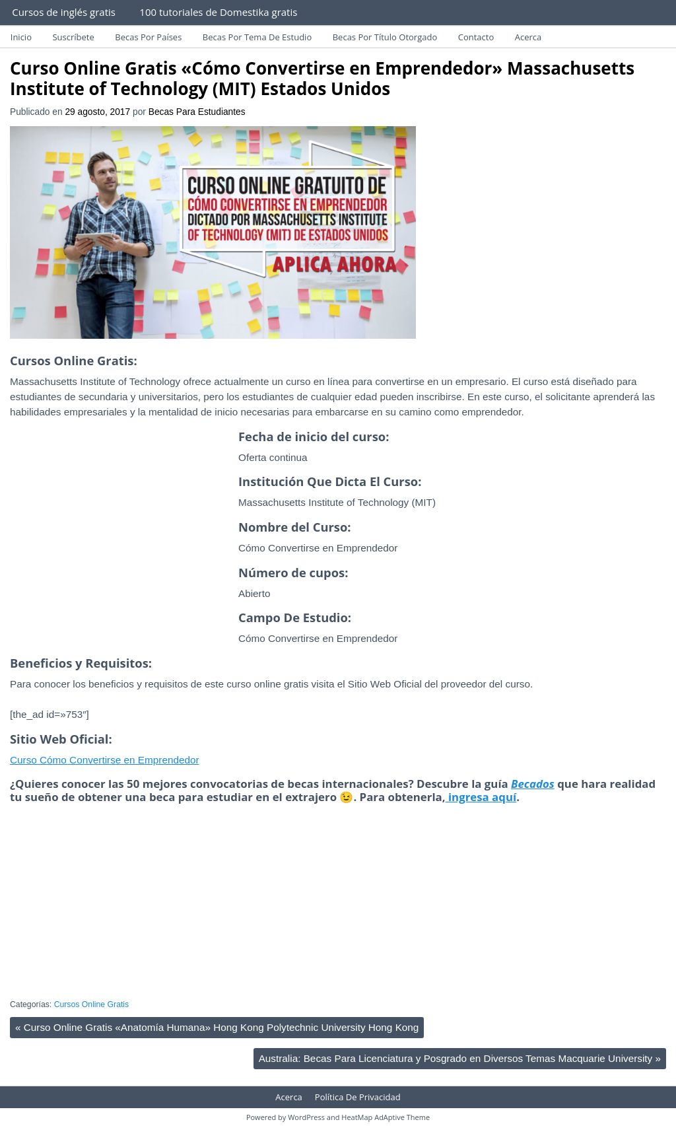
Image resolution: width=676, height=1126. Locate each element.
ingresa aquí (481, 796)
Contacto (476, 37)
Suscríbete (73, 37)
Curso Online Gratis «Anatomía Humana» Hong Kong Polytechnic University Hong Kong (217, 1027)
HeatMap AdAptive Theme (385, 1117)
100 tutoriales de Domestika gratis (218, 11)
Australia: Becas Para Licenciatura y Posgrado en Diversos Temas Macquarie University (460, 1058)
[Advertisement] (121, 551)
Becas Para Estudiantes (197, 112)
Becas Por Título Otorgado (385, 37)
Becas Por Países (148, 37)
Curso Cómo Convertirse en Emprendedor (104, 759)
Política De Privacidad (358, 1097)
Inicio (21, 37)
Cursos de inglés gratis (64, 11)
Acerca (528, 37)
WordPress (306, 1117)
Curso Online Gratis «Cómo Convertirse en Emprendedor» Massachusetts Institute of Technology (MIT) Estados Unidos (322, 78)
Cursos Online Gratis (91, 1004)
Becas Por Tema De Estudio (257, 37)
